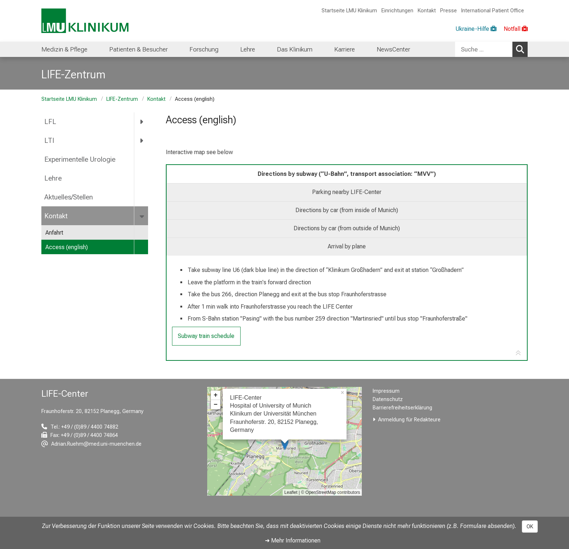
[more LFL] (142, 121)
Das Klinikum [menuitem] (294, 49)
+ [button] (216, 395)
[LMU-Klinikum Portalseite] (84, 21)
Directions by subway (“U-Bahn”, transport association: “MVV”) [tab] (347, 173)
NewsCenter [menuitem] (393, 49)
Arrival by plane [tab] (347, 246)
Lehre (53, 178)
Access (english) (66, 247)
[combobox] (491, 49)
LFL (50, 121)
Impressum (386, 391)
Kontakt (427, 11)
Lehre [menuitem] (247, 49)
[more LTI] (142, 140)
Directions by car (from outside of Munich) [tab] (347, 228)
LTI (49, 140)
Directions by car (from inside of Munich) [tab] (346, 210)
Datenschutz (388, 399)
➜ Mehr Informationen (292, 540)
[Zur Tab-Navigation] (518, 353)
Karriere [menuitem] (344, 49)
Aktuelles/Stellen (68, 197)
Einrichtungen (397, 11)
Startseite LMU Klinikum (349, 11)
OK (530, 526)
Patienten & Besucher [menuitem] (138, 49)
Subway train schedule (206, 336)
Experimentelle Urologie (79, 159)
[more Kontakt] (142, 215)
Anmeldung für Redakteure (409, 420)
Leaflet (291, 492)
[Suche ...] (483, 49)
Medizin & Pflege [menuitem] (64, 49)
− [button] (216, 404)
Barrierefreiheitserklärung (402, 408)
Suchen (522, 49)
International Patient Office (492, 11)
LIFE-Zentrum (122, 99)
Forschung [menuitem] (203, 49)
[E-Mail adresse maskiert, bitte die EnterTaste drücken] (91, 444)
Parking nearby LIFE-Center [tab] (346, 192)
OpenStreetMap (321, 492)
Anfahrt (54, 232)
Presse (448, 11)
